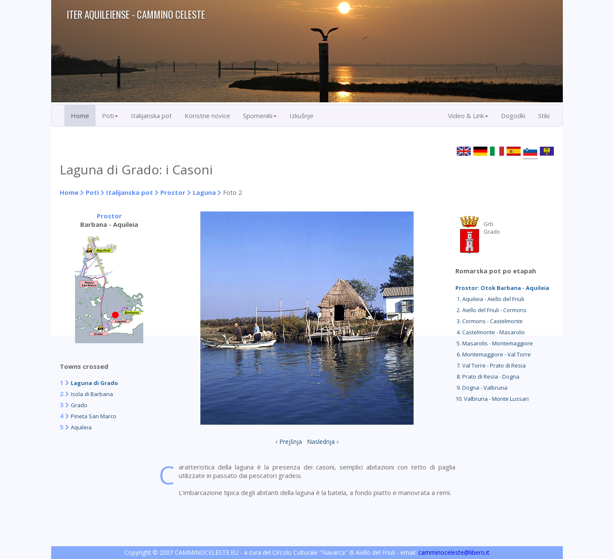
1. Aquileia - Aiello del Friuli (489, 299)
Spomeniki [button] (260, 115)
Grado (79, 405)
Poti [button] (110, 115)
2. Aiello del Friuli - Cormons (491, 310)
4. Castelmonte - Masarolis (490, 332)
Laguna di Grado (94, 383)
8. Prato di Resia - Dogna (487, 376)
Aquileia (81, 427)
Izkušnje (301, 115)
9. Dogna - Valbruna (481, 387)
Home (80, 115)
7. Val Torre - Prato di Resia (490, 365)
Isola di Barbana (92, 394)
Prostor (173, 192)
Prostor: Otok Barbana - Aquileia (502, 288)
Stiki (544, 115)
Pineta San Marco (93, 416)
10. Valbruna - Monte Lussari (492, 399)
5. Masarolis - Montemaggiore (494, 343)
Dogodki (513, 115)
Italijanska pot (151, 115)
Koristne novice (207, 115)
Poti (92, 192)
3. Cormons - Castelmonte (489, 321)
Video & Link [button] (468, 115)
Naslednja (321, 441)
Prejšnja (290, 441)
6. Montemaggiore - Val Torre (493, 354)
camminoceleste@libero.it (453, 552)
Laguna (204, 192)
